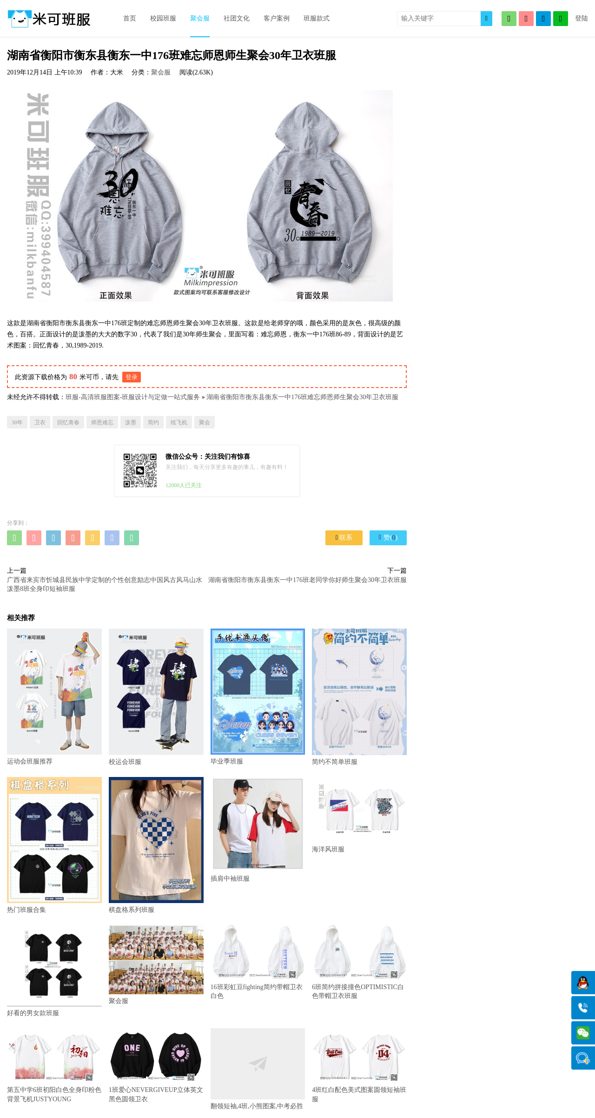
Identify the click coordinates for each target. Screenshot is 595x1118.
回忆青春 (68, 422)
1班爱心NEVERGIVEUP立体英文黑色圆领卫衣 (156, 1065)
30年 (17, 422)
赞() (388, 537)
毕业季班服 (258, 697)
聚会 (204, 422)
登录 (132, 377)
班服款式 (317, 18)
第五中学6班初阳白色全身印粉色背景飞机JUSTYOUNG (54, 1065)
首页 (129, 18)
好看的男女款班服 (54, 971)
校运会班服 (156, 697)
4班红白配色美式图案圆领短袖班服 (359, 1065)
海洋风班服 (359, 815)
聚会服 (200, 18)
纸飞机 (179, 422)
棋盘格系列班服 (156, 845)
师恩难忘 (102, 422)
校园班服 (163, 18)
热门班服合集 (54, 845)
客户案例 (277, 18)
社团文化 (237, 18)
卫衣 (40, 422)
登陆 (581, 18)
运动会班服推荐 (54, 697)
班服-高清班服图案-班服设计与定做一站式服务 (133, 397)
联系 (344, 537)
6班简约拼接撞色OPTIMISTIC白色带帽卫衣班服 (359, 962)
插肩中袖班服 (258, 829)
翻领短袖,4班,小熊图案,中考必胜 (258, 1069)
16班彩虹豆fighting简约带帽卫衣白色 (258, 962)
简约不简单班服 (359, 697)
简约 (153, 422)
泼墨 (130, 422)
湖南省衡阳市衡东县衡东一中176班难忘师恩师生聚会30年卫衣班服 (302, 397)
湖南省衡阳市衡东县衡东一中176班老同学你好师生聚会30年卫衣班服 (307, 579)
